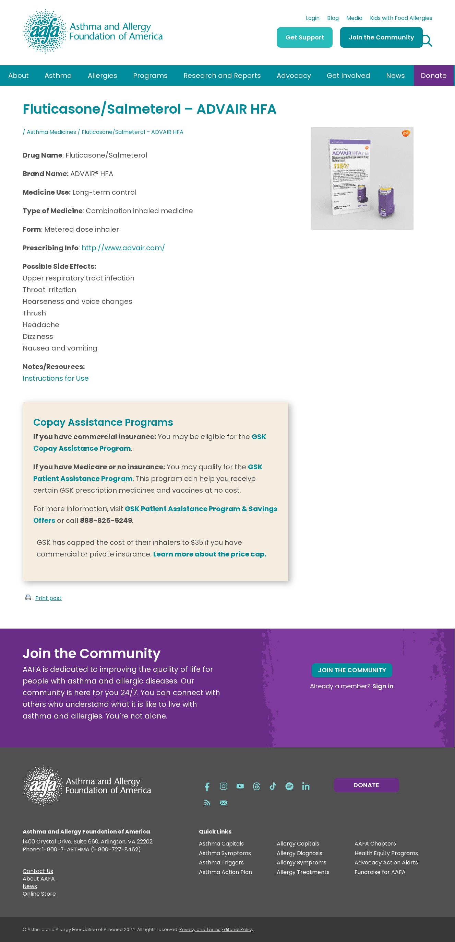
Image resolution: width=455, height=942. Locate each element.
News (395, 75)
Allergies (102, 75)
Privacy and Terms (199, 929)
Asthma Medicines (51, 132)
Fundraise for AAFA (380, 872)
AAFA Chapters (375, 844)
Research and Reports (222, 75)
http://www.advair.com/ (123, 248)
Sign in (383, 686)
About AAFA (39, 879)
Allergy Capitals (298, 844)
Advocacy (294, 75)
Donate (434, 75)
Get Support (305, 37)
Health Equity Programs (386, 853)
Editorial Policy (237, 929)
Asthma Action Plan (225, 872)
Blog (333, 19)
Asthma (58, 75)
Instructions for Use (56, 378)
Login (313, 19)
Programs (150, 75)
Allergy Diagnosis (299, 853)
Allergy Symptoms (301, 862)
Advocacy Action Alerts (386, 862)
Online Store (39, 895)
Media (354, 19)
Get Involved (348, 75)
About (18, 75)
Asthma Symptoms (225, 853)
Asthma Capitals (221, 844)
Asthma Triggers (221, 862)
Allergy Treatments (303, 872)
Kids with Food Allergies (401, 19)
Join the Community (381, 37)
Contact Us (38, 872)
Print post (48, 598)
